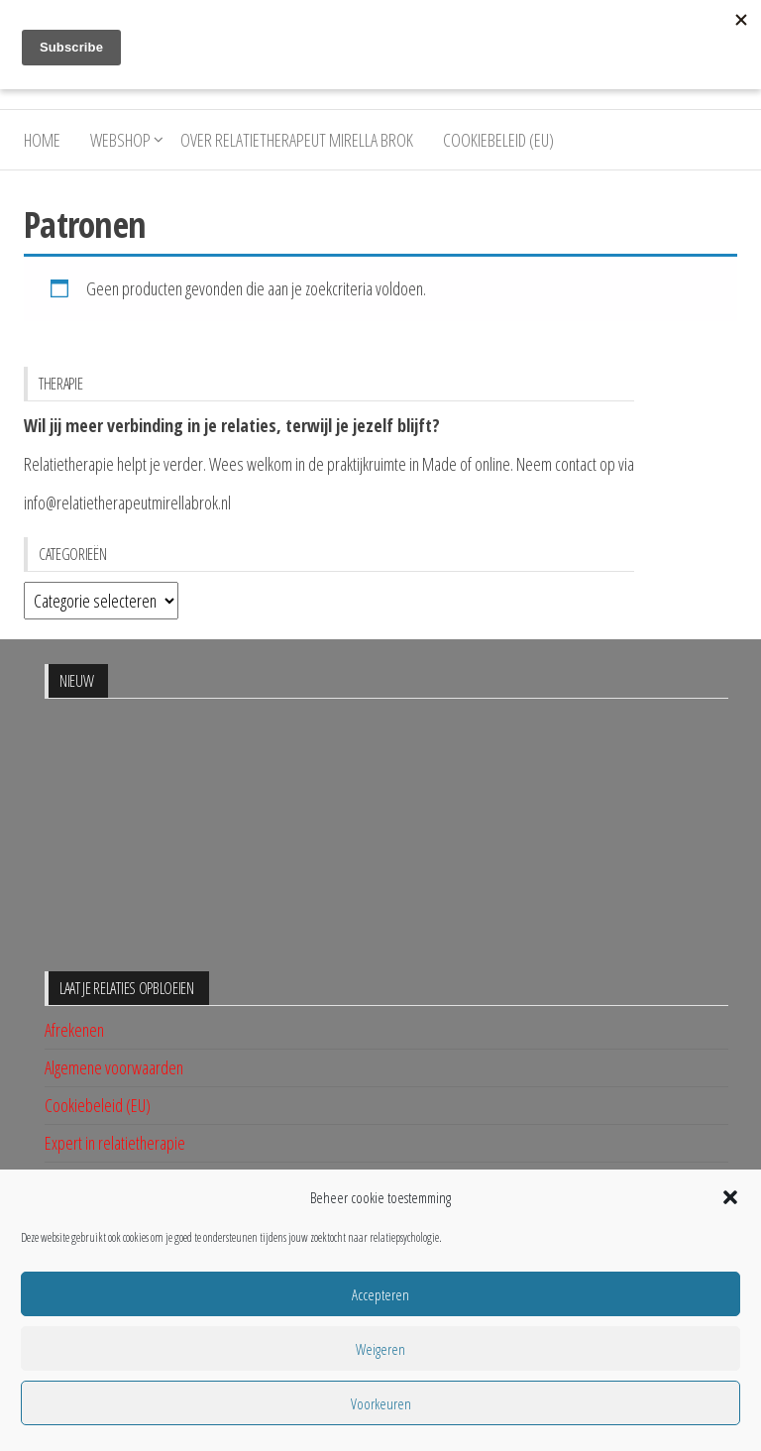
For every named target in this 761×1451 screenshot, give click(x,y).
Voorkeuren (381, 1403)
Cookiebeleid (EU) (498, 140)
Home (42, 140)
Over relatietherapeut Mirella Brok (296, 140)
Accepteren (380, 1294)
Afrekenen (74, 1030)
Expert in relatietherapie (115, 1143)
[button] (730, 1197)
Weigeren (380, 1349)
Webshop (120, 140)
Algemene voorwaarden (114, 1067)
